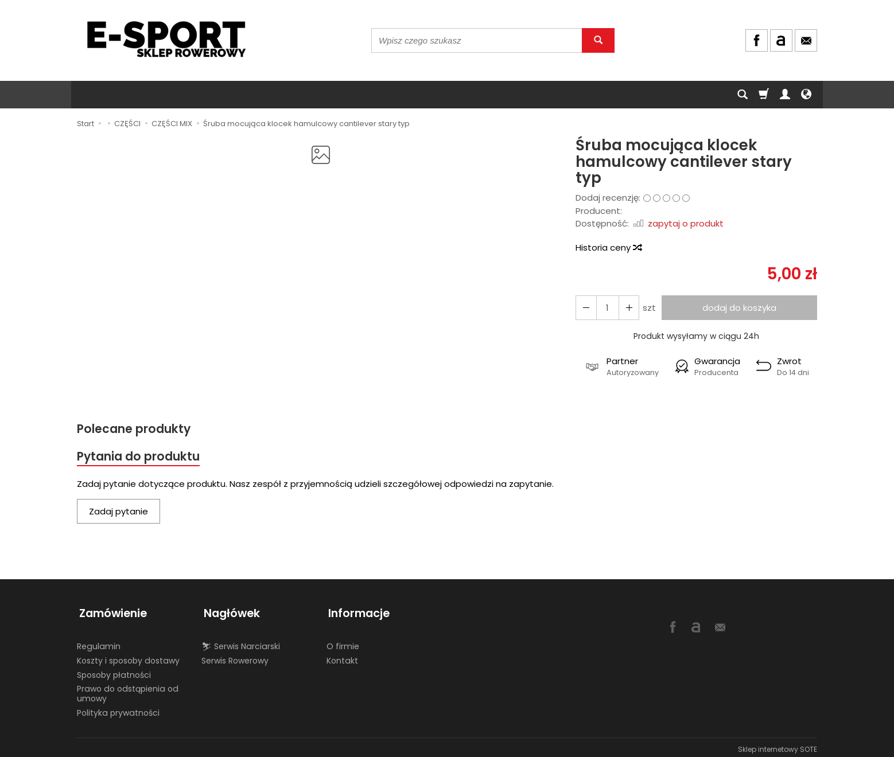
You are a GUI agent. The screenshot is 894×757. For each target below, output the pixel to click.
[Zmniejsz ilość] (626, 307)
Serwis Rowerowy (235, 656)
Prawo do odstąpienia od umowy (127, 689)
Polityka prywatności (118, 709)
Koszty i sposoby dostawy (128, 656)
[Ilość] (605, 307)
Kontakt (342, 656)
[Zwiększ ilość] (585, 307)
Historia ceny (608, 247)
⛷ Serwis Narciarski (240, 642)
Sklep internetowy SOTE (777, 745)
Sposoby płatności (114, 671)
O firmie (342, 642)
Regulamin (99, 642)
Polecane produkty (134, 429)
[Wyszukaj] (598, 40)
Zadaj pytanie (118, 512)
